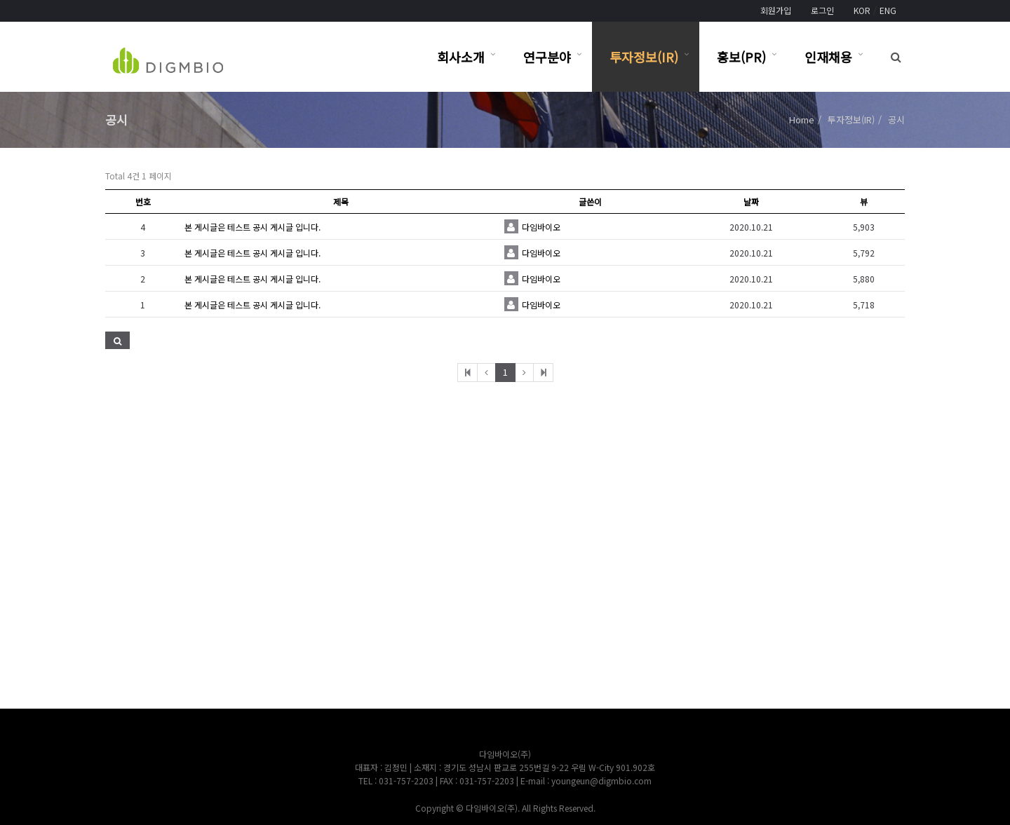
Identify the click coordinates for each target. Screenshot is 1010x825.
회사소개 (461, 57)
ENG (888, 10)
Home (801, 119)
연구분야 (547, 57)
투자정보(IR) (644, 57)
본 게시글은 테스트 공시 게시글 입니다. (252, 227)
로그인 (822, 10)
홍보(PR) (741, 57)
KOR (862, 10)
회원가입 (775, 10)
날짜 (751, 201)
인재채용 (828, 57)
